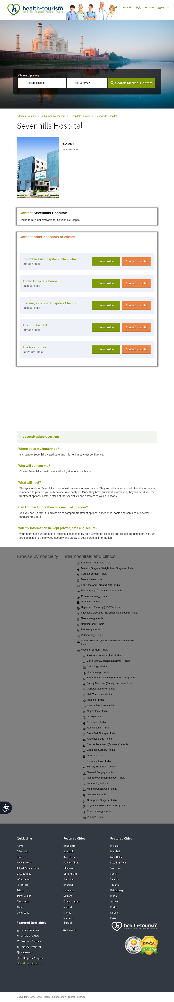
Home (20, 846)
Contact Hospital (136, 261)
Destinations (24, 874)
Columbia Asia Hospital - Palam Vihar (49, 259)
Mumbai (115, 851)
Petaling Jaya (118, 863)
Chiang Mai (70, 874)
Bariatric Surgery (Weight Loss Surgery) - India (105, 568)
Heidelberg (116, 890)
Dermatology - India (96, 672)
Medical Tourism (27, 116)
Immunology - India (96, 783)
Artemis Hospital (34, 325)
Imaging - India (93, 700)
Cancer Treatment (31, 930)
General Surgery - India (98, 772)
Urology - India (93, 817)
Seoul (113, 874)
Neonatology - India (90, 618)
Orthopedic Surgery (32, 958)
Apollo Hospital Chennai (40, 281)
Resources (23, 885)
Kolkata (67, 896)
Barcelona (69, 857)
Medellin (68, 918)
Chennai (68, 868)
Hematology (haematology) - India (104, 778)
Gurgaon (68, 879)
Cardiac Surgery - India (92, 574)
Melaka (114, 846)
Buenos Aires (70, 863)
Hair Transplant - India (97, 694)
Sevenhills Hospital (106, 116)
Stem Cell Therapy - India (99, 733)
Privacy (21, 890)
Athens (114, 901)
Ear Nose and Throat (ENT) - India (98, 585)
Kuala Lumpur (71, 901)
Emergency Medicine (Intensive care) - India (110, 678)
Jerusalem (69, 890)
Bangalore (69, 846)
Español (149, 7)
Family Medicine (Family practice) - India (107, 683)
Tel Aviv (114, 879)
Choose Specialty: (29, 75)
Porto (113, 907)
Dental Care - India (89, 579)
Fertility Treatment (31, 947)
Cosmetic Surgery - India (99, 750)
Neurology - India (94, 794)
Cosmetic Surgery (31, 941)
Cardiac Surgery (30, 936)
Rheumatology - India (97, 811)
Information (23, 879)
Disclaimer (23, 901)
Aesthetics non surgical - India (102, 655)
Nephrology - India (95, 711)
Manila (67, 913)
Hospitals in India (80, 116)
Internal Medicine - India (98, 705)
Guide (20, 857)
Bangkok (68, 851)
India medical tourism (53, 116)
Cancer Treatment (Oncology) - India (105, 744)
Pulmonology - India (90, 635)
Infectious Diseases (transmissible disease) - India (107, 613)
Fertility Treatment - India (99, 767)
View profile (106, 261)
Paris (113, 918)
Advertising (23, 851)
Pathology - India (88, 629)
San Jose (115, 868)
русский (126, 7)
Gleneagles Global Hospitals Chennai (49, 303)
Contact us (23, 913)
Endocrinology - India (97, 761)
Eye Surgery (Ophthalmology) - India (99, 590)
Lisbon (114, 913)
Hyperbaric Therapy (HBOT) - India (98, 607)
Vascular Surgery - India (92, 650)
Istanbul (68, 885)
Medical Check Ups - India (100, 789)
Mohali (114, 896)
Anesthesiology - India (97, 739)
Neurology (27, 952)
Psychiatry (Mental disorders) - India (105, 806)
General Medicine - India (99, 689)
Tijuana (114, 885)
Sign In (163, 7)
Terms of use (24, 896)
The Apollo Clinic (34, 347)
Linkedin (70, 930)
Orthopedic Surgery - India (100, 800)
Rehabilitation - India (96, 728)
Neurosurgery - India (90, 624)
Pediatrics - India (94, 722)
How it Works (24, 863)
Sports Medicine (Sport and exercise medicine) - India (106, 642)
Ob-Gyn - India (93, 717)
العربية (114, 7)
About (20, 907)
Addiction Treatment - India (94, 563)
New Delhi (116, 857)
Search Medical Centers (134, 83)
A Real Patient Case (28, 868)
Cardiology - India (95, 666)
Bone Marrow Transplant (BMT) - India (106, 661)
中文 (138, 7)
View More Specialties (29, 963)
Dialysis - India (93, 755)
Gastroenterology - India (92, 596)
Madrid (67, 907)
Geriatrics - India (88, 602)
